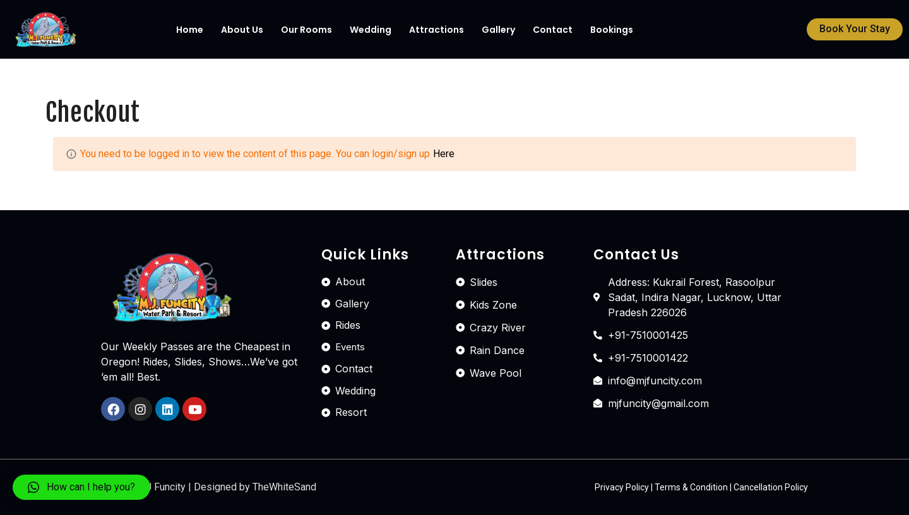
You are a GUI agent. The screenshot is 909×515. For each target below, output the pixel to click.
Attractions (436, 29)
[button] (855, 29)
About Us (242, 29)
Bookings (611, 29)
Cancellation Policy (771, 487)
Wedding (370, 29)
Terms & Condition (691, 487)
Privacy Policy (622, 487)
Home (189, 29)
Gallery (498, 29)
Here (443, 154)
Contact (553, 29)
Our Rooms (306, 29)
